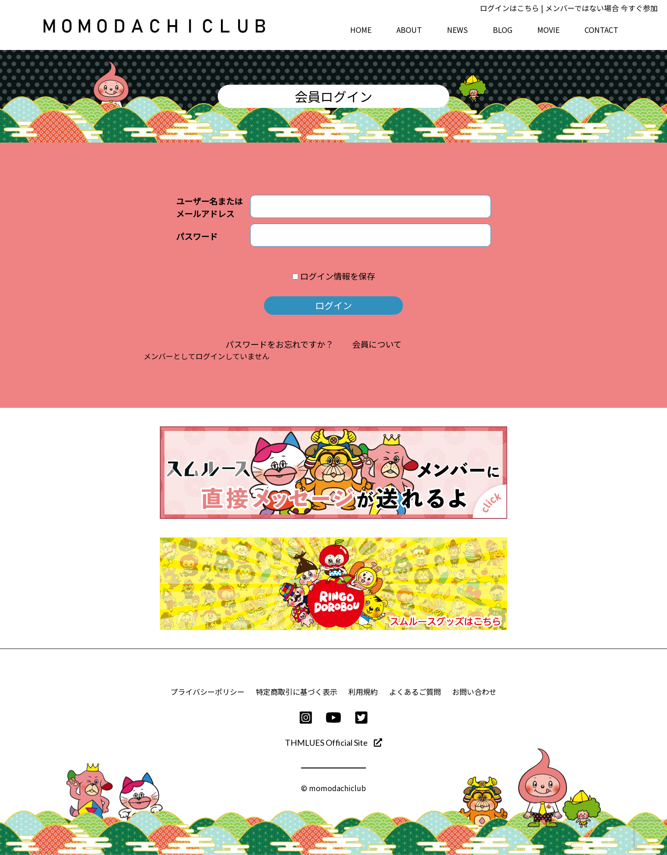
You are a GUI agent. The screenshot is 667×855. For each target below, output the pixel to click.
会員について (377, 344)
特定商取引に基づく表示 (296, 691)
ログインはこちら (509, 7)
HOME (360, 29)
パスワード (197, 236)
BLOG (502, 29)
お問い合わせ (474, 691)
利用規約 (363, 691)
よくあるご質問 (415, 691)
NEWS (457, 29)
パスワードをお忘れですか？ (280, 344)
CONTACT (601, 29)
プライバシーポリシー (207, 691)
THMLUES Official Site (333, 742)
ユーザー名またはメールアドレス (209, 207)
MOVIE (548, 29)
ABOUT (409, 29)
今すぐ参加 (639, 7)
